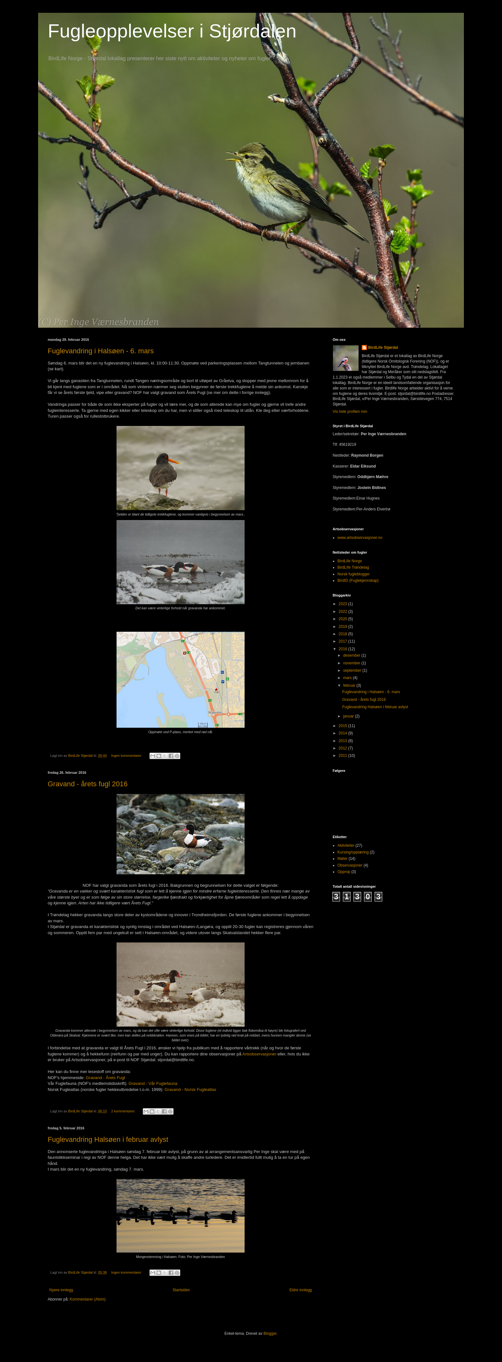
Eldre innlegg (300, 1290)
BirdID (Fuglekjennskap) (358, 580)
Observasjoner (349, 865)
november (352, 663)
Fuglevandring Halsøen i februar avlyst (108, 1139)
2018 (343, 634)
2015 (343, 726)
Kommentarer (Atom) (88, 1299)
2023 (343, 604)
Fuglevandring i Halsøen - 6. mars (101, 351)
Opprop (343, 871)
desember (352, 655)
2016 (343, 649)
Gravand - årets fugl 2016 (87, 784)
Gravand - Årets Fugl (105, 1077)
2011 (343, 755)
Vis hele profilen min (350, 411)
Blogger (270, 1333)
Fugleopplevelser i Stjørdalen (172, 31)
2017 (343, 641)
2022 (343, 611)
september (352, 670)
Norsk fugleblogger (353, 574)
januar (349, 716)
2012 (343, 748)
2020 (343, 619)
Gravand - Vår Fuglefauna (152, 1083)
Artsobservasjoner (259, 1054)
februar (349, 685)
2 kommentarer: (123, 1111)
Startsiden (181, 1290)
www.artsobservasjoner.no (359, 537)
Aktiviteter (345, 845)
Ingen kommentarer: (127, 755)
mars (348, 678)
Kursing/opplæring (352, 852)
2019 (343, 626)
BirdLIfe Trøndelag (353, 567)
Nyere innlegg (61, 1290)
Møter (342, 858)
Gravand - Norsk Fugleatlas (190, 1089)
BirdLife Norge (349, 561)
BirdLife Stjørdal (383, 347)
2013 (343, 741)
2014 (343, 733)
